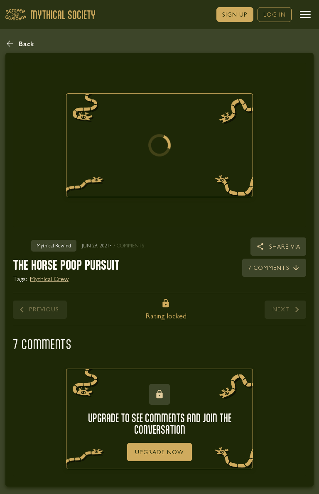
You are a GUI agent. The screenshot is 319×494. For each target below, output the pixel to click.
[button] (305, 14)
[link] (234, 14)
